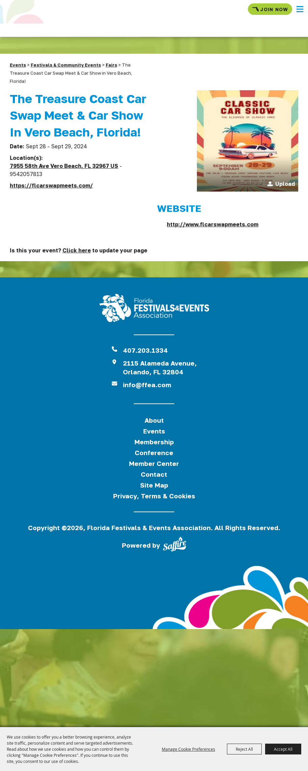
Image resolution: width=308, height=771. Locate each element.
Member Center (154, 463)
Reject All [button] (244, 749)
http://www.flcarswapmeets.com (212, 224)
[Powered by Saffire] (174, 545)
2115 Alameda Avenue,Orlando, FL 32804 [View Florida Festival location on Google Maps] (160, 367)
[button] (300, 9)
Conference (154, 452)
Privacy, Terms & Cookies (154, 496)
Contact (154, 474)
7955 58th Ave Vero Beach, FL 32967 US (64, 166)
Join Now (270, 9)
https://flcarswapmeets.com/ (51, 185)
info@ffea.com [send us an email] (147, 385)
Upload (285, 183)
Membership (154, 442)
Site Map (154, 485)
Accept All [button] (283, 749)
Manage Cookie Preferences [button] (188, 749)
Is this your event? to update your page (78, 250)
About (154, 420)
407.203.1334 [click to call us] (145, 350)
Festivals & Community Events (66, 65)
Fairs (111, 65)
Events (18, 65)
